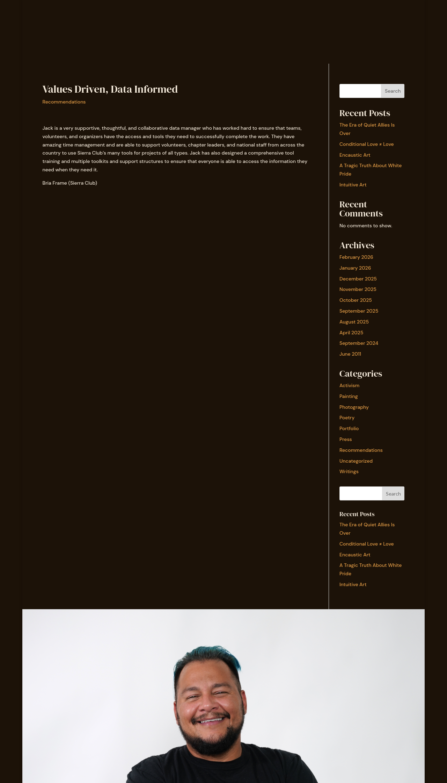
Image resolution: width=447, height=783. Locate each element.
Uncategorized (356, 461)
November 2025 (357, 289)
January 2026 (355, 268)
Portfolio (349, 428)
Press (345, 439)
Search (393, 91)
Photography (354, 407)
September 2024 (358, 343)
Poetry (346, 417)
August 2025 (354, 322)
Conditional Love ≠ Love (366, 144)
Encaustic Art (355, 155)
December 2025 (358, 279)
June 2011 (350, 354)
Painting (348, 396)
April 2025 (351, 332)
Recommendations (64, 102)
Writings (349, 471)
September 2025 (358, 311)
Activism (349, 385)
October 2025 (355, 300)
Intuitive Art (353, 184)
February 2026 (356, 257)
